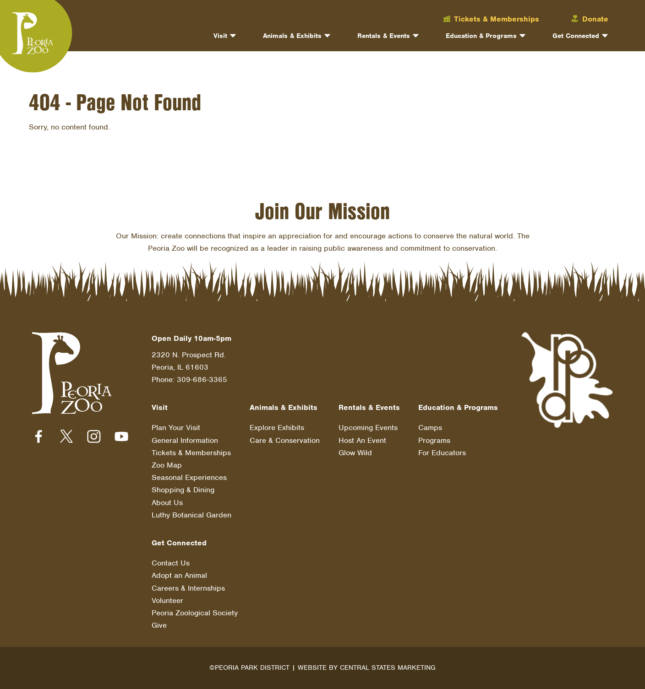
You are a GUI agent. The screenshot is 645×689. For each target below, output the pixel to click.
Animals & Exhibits (292, 36)
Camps (430, 428)
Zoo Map (167, 465)
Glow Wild (355, 453)
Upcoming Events (368, 428)
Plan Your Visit (176, 428)
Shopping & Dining (183, 490)
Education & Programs (481, 36)
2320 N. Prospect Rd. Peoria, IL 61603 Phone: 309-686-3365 (189, 367)
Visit (220, 36)
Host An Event (362, 440)
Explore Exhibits (277, 428)
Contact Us (171, 563)
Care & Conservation (285, 440)
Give (159, 625)
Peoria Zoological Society (195, 613)
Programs (434, 440)
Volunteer (167, 600)
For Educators (442, 453)
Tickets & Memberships (191, 453)
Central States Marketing (388, 667)
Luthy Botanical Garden (191, 515)
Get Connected (575, 36)
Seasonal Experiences (189, 477)
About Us (167, 502)
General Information (185, 440)
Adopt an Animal (179, 575)
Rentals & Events (383, 36)
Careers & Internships (188, 588)
